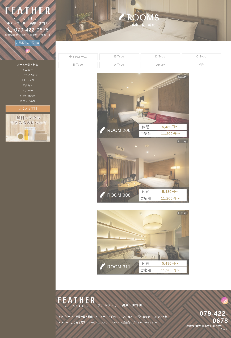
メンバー (28, 90)
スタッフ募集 (28, 101)
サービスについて (27, 75)
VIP (201, 64)
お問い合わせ (28, 95)
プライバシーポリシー (145, 322)
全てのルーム (78, 56)
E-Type (119, 56)
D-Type (160, 56)
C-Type (201, 56)
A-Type (119, 64)
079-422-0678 (214, 317)
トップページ (65, 316)
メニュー (28, 69)
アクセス (28, 85)
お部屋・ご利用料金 (28, 42)
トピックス (27, 80)
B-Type (78, 64)
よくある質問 (78, 322)
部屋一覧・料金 (84, 316)
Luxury (160, 64)
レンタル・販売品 (120, 322)
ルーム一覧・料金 (27, 64)
